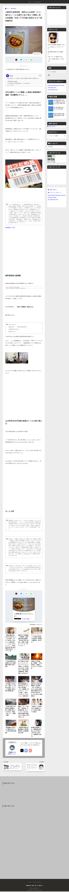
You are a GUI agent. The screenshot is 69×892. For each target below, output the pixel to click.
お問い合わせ (52, 128)
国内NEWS (39, 625)
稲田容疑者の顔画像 (12, 81)
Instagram (30, 752)
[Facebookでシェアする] (21, 59)
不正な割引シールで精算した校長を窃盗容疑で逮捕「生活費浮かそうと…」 (23, 79)
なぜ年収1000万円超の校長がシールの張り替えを (19, 83)
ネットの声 (10, 85)
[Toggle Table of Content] (39, 76)
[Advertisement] (23, 244)
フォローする (25, 619)
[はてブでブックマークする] (26, 59)
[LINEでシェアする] (31, 59)
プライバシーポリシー (55, 194)
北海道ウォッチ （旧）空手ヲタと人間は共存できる (34, 2)
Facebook (26, 752)
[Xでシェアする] (16, 59)
